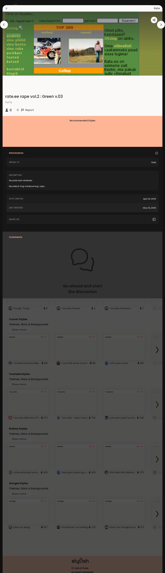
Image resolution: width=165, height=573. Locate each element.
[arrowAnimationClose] (4, 25)
